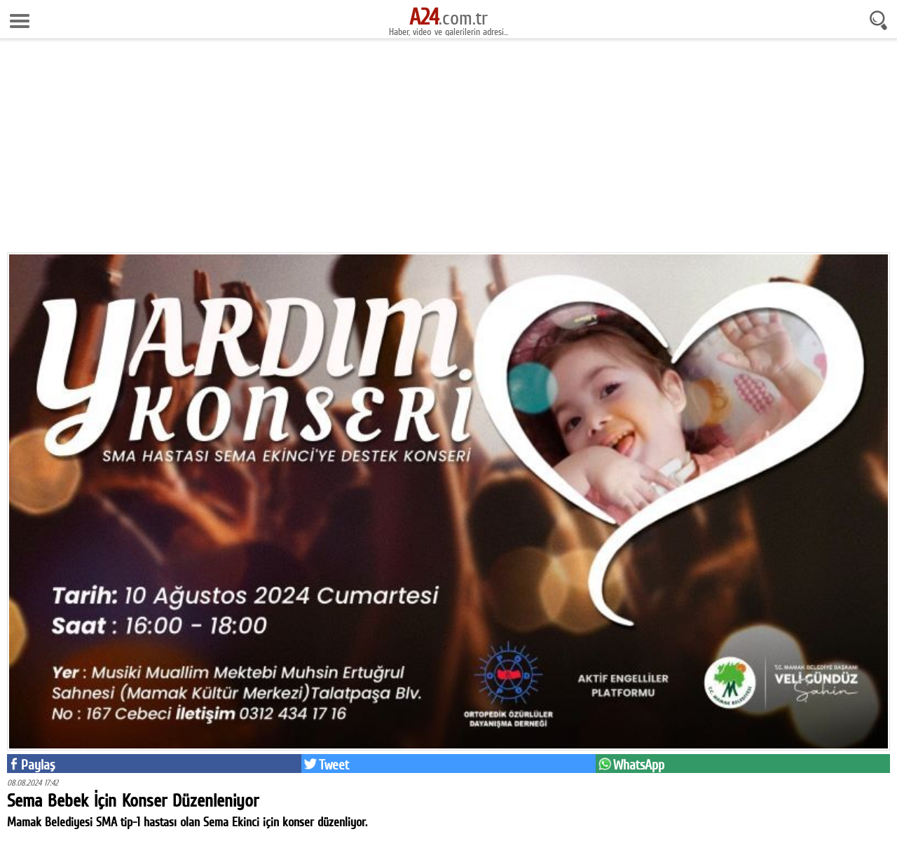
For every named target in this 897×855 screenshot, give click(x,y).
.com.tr (448, 17)
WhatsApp (638, 764)
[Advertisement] (448, 151)
